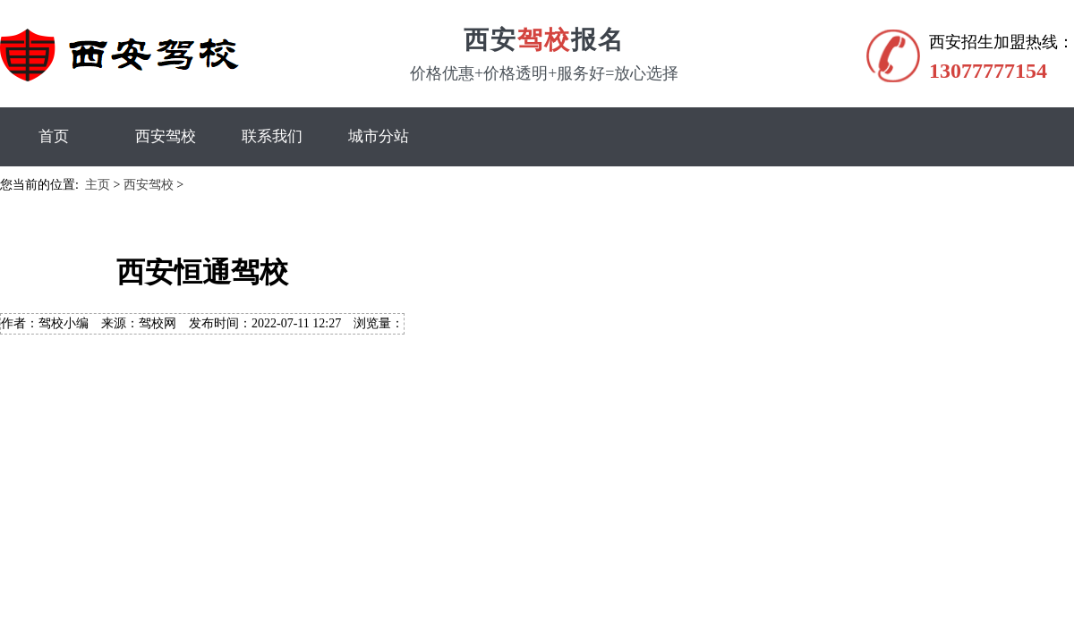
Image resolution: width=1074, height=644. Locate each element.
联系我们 (272, 136)
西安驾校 (165, 136)
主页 (97, 184)
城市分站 (378, 136)
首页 (53, 136)
